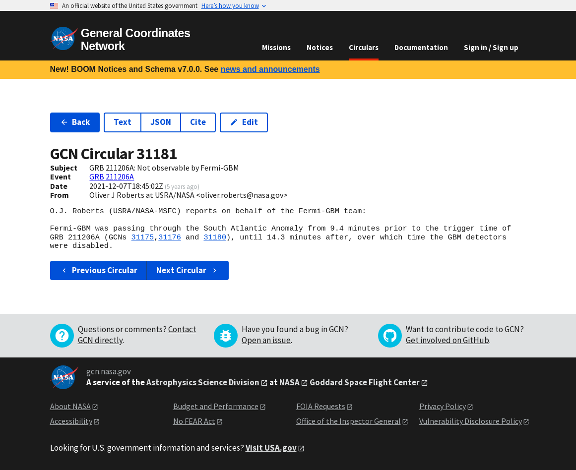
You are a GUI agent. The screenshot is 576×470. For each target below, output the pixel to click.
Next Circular (187, 270)
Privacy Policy (442, 406)
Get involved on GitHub (447, 340)
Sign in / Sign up (491, 47)
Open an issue (266, 340)
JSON (160, 122)
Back (75, 122)
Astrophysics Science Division (202, 382)
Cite (198, 122)
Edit (244, 122)
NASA (289, 382)
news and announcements (270, 69)
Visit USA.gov (271, 447)
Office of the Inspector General (348, 421)
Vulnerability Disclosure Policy (470, 421)
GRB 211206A (111, 176)
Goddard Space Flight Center (365, 382)
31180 (214, 237)
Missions (276, 47)
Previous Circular (99, 270)
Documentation (421, 47)
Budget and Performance (215, 406)
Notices (320, 47)
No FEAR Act (194, 421)
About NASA (70, 406)
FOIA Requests (320, 406)
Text (122, 122)
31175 (142, 237)
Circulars (364, 47)
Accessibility (71, 421)
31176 (169, 237)
